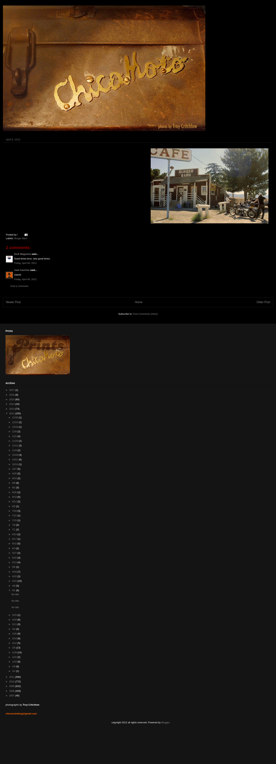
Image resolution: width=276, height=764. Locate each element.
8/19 (14, 497)
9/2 (14, 487)
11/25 (15, 440)
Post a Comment (19, 286)
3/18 (14, 619)
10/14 (15, 464)
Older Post (263, 302)
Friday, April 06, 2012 (25, 263)
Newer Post (13, 302)
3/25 (14, 615)
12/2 (14, 436)
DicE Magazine (22, 254)
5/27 (14, 553)
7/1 (14, 529)
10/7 (14, 469)
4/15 (14, 581)
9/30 (14, 473)
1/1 (14, 671)
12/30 (15, 417)
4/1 (14, 590)
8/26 (14, 492)
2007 (12, 695)
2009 (12, 686)
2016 (12, 394)
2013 (12, 408)
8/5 (14, 506)
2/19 (14, 638)
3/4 (14, 629)
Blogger (165, 722)
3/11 (14, 624)
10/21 (15, 459)
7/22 (14, 515)
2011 (12, 677)
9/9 (14, 483)
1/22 (14, 657)
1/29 (14, 652)
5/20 (14, 557)
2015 (12, 399)
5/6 (14, 567)
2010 (12, 681)
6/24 (14, 534)
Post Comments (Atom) (145, 314)
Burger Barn (20, 238)
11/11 (15, 445)
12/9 (14, 431)
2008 (12, 691)
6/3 (14, 548)
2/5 (14, 647)
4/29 (14, 571)
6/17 (14, 539)
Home (139, 302)
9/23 (14, 478)
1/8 (14, 666)
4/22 (14, 576)
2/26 (14, 633)
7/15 (14, 520)
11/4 (14, 450)
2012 (12, 413)
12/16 (15, 426)
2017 (12, 390)
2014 (12, 404)
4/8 (14, 585)
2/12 (14, 643)
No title (15, 594)
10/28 (15, 454)
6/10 (14, 543)
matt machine (22, 270)
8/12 (14, 501)
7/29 (14, 511)
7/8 (14, 525)
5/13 (14, 562)
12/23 (15, 422)
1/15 (14, 661)
